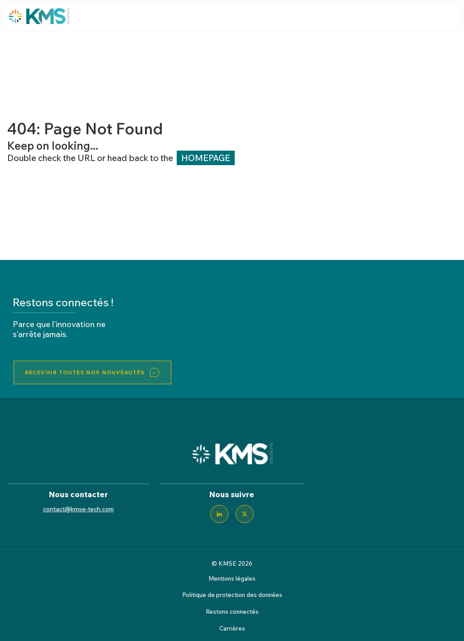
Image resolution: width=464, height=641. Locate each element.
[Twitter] (245, 514)
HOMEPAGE (205, 157)
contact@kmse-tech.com (78, 509)
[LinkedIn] (219, 514)
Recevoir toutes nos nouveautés (85, 372)
